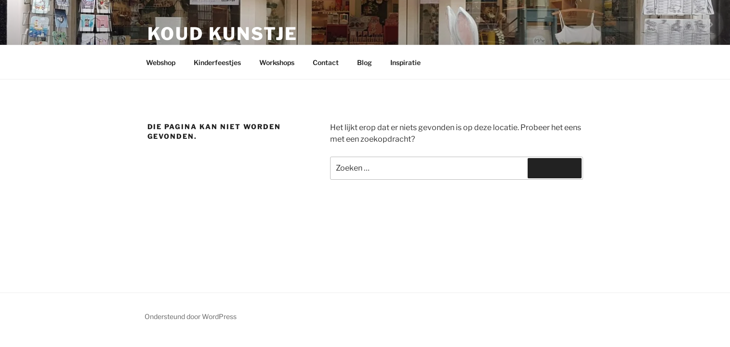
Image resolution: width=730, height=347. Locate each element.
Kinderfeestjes (217, 62)
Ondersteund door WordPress (191, 316)
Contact (326, 62)
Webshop (160, 62)
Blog (364, 62)
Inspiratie (405, 62)
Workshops (276, 62)
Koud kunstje (222, 33)
